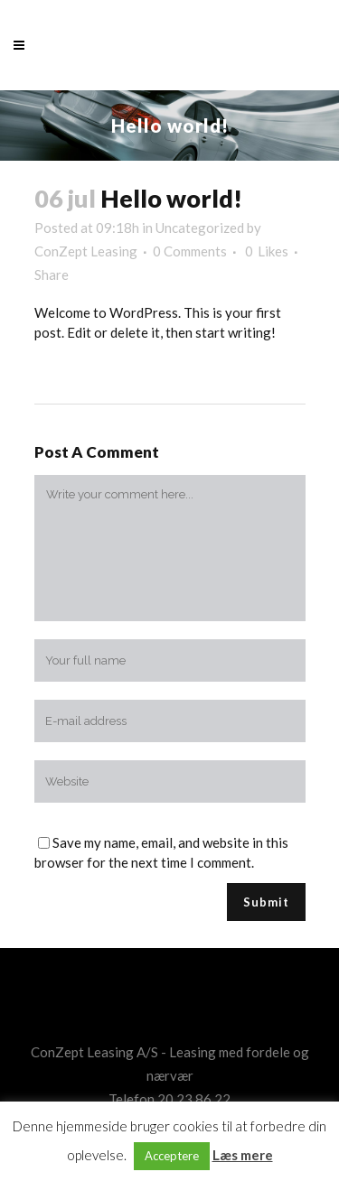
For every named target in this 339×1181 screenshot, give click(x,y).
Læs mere (242, 1155)
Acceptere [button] (172, 1155)
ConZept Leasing (85, 251)
